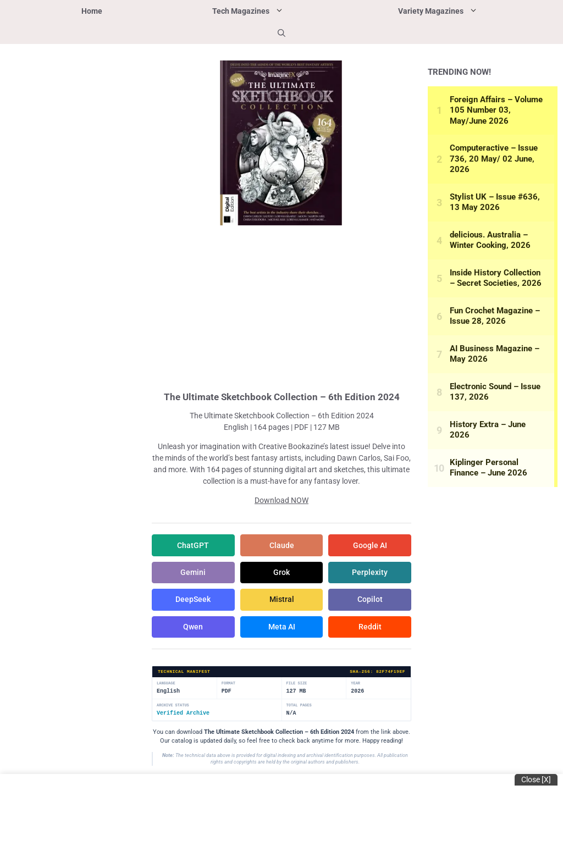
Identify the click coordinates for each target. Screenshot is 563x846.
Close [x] (536, 779)
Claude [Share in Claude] (281, 545)
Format (228, 685)
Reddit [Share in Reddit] (370, 627)
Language (166, 685)
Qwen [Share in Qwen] (193, 627)
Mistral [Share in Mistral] (281, 600)
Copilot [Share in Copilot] (370, 600)
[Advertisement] (281, 307)
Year (355, 685)
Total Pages (299, 707)
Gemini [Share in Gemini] (193, 572)
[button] (281, 33)
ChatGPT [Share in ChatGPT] (193, 545)
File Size (296, 685)
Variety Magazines (467, 11)
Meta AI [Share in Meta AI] (281, 627)
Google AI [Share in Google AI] (370, 545)
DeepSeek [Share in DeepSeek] (193, 600)
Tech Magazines (277, 11)
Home (91, 11)
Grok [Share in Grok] (281, 572)
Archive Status (173, 707)
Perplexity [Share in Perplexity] (370, 572)
